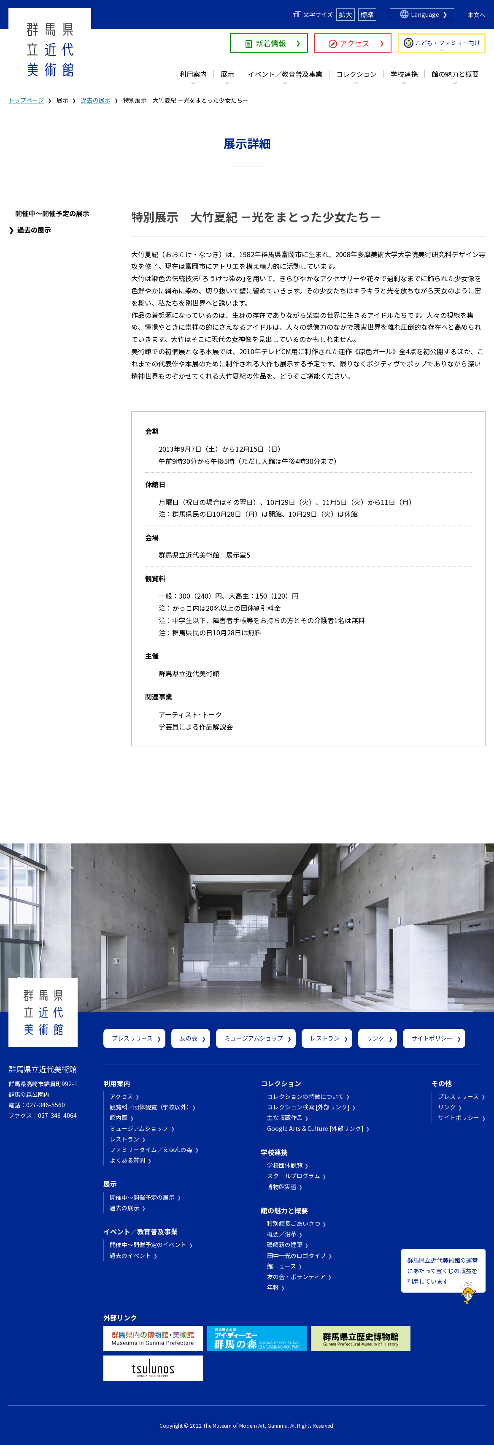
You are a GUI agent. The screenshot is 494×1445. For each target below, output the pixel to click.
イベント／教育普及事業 (285, 74)
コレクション (356, 74)
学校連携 (404, 74)
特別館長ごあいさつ (293, 1223)
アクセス (355, 43)
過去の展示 (96, 100)
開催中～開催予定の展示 (52, 213)
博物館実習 (282, 1186)
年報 (273, 1287)
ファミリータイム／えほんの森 (151, 1149)
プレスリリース (132, 1038)
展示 (227, 74)
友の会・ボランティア (296, 1276)
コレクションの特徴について (305, 1096)
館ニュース (281, 1266)
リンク (375, 1038)
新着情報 (271, 43)
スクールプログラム (293, 1175)
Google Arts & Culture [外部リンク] (315, 1128)
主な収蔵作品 (284, 1117)
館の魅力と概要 (455, 74)
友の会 (188, 1038)
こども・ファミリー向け (447, 42)
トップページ (26, 100)
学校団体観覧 (284, 1165)
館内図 (118, 1117)
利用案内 (193, 74)
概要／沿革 (282, 1234)
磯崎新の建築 (284, 1244)
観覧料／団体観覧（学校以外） (149, 1107)
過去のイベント (130, 1255)
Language (425, 14)
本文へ (477, 15)
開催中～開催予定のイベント (148, 1244)
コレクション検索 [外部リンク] (308, 1107)
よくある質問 (127, 1160)
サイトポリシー (432, 1038)
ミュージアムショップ (253, 1038)
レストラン (325, 1038)
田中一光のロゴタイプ (296, 1255)
